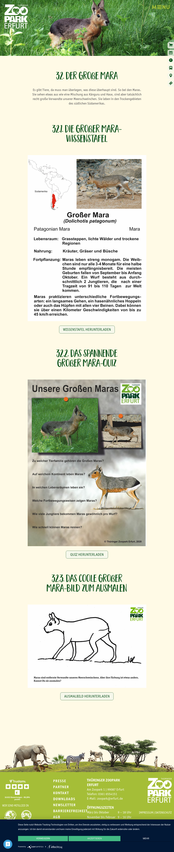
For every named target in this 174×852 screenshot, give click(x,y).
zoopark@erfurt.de (110, 798)
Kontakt (61, 793)
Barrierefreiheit (70, 811)
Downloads (64, 799)
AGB (56, 817)
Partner (61, 787)
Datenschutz (163, 812)
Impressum (146, 812)
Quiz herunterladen (87, 554)
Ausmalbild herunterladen (87, 696)
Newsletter (64, 805)
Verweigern (41, 840)
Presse (59, 781)
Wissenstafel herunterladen (87, 329)
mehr (148, 840)
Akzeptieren (94, 840)
